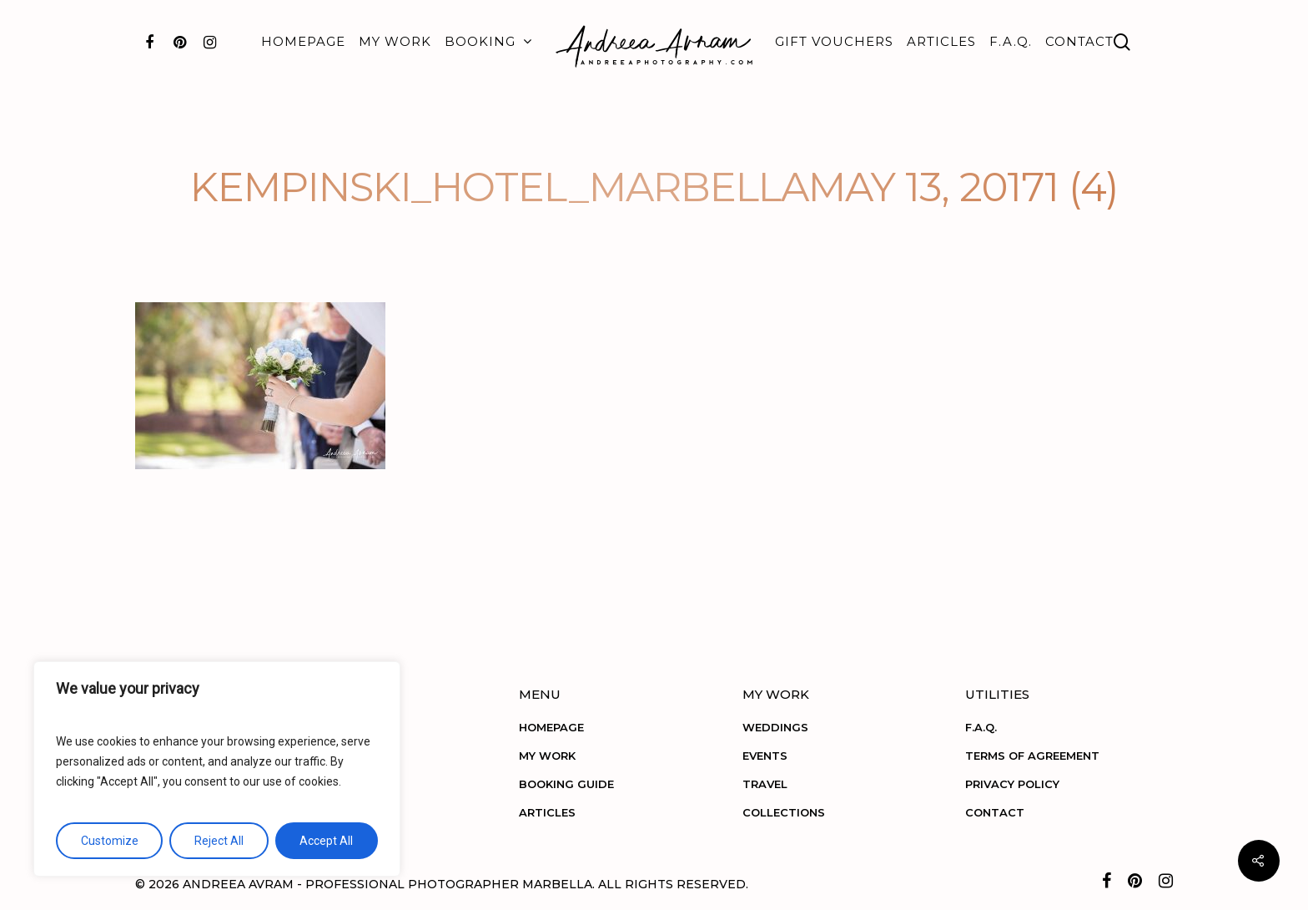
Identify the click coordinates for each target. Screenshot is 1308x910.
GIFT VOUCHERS (834, 41)
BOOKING (488, 41)
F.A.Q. (1010, 41)
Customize (109, 840)
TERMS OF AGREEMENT (1032, 755)
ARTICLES (941, 41)
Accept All (326, 840)
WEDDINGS (775, 727)
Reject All (219, 840)
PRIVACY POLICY (1012, 784)
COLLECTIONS (783, 812)
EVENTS (764, 755)
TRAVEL (764, 784)
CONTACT (1079, 41)
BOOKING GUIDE (566, 784)
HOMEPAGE (303, 41)
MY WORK (395, 41)
